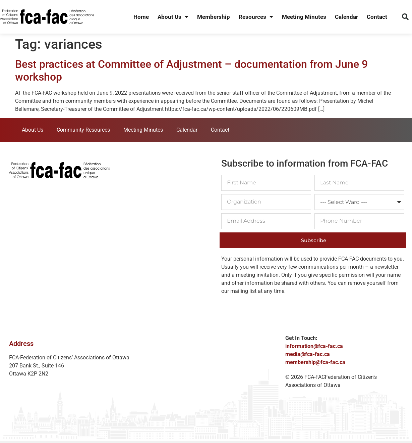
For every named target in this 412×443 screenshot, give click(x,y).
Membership (213, 16)
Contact (377, 16)
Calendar (346, 16)
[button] (405, 17)
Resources (256, 17)
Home (141, 16)
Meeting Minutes (304, 16)
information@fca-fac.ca (314, 346)
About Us (173, 17)
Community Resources (83, 130)
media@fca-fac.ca (307, 354)
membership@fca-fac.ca (315, 362)
